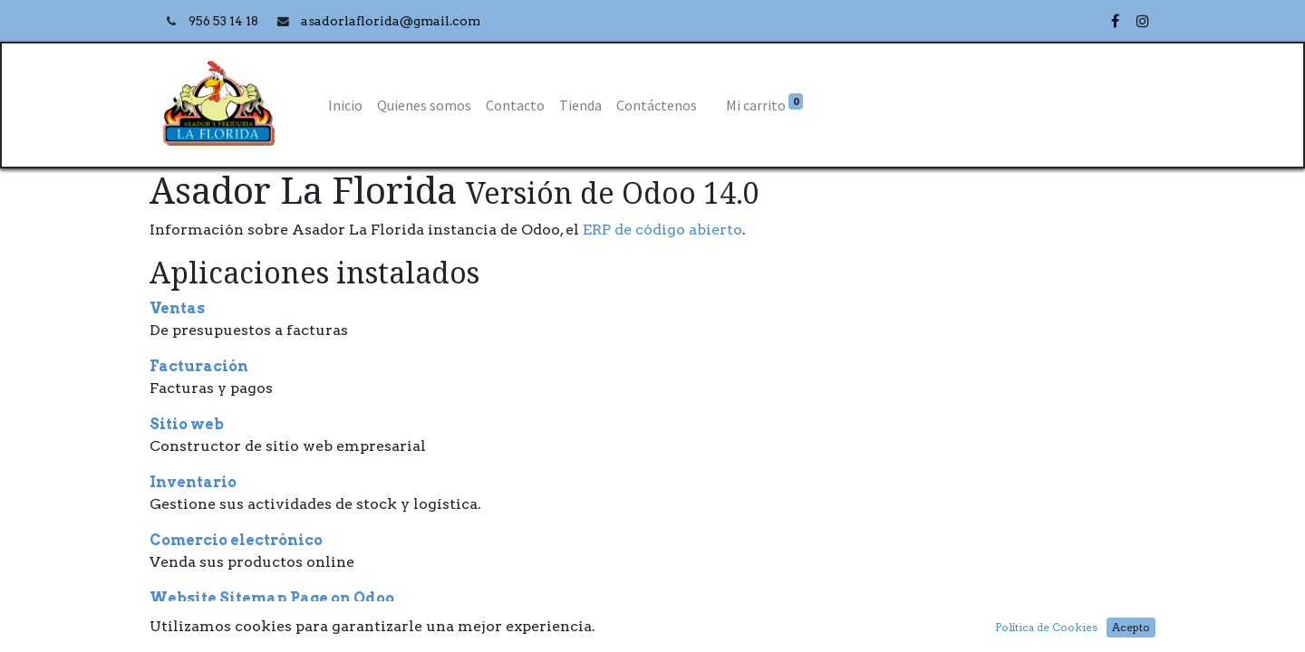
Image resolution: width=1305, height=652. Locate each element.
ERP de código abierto (662, 229)
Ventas (177, 308)
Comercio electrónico (236, 540)
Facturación (199, 366)
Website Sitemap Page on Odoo (272, 598)
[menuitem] (345, 105)
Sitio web (187, 424)
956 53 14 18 (224, 21)
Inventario (193, 482)
